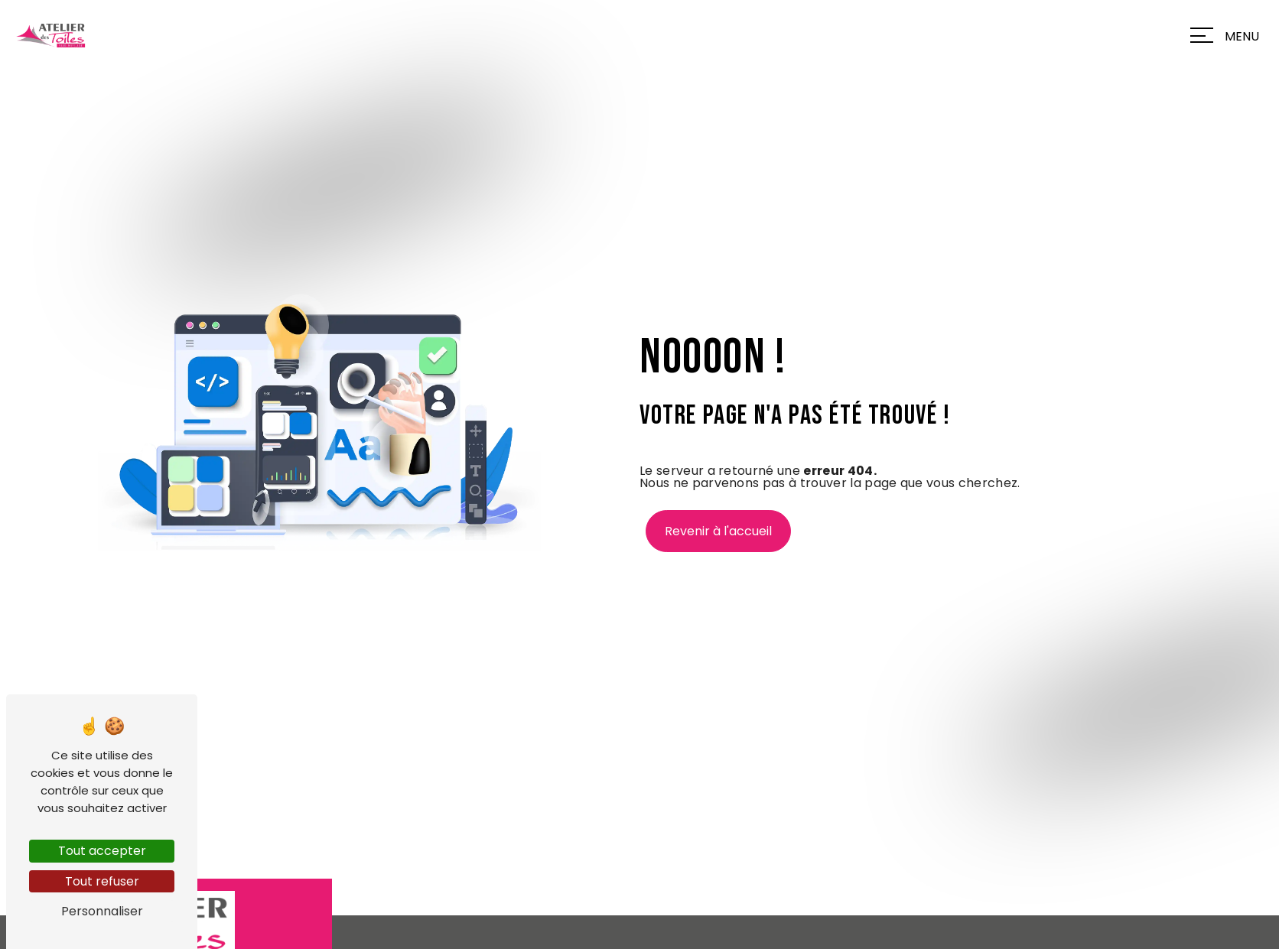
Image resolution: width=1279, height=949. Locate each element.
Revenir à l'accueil (718, 531)
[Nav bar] (1228, 35)
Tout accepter (102, 851)
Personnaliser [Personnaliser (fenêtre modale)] (102, 911)
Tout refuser (102, 881)
